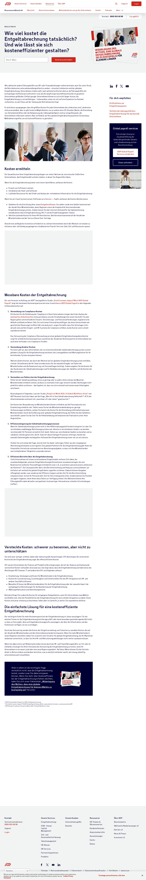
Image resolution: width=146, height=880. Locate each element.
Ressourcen (50, 4)
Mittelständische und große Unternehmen (75, 10)
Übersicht (30, 10)
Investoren (118, 794)
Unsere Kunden (36, 4)
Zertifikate (113, 827)
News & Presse (120, 790)
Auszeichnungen (96, 792)
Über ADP (62, 4)
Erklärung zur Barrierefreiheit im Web (57, 830)
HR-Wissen (45, 801)
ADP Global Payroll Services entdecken (125, 152)
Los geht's (134, 16)
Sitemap (44, 827)
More (118, 10)
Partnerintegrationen (49, 809)
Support (124, 4)
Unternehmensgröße (73, 778)
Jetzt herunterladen (63, 60)
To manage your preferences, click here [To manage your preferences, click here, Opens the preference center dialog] (112, 875)
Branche (68, 782)
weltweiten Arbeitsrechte (21, 294)
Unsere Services (21, 4)
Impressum (125, 827)
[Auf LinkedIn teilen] (111, 86)
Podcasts (108, 10)
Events (98, 10)
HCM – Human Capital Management (46, 784)
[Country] (17, 827)
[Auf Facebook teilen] (116, 86)
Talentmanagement (48, 797)
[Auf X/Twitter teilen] (121, 86)
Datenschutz (77, 827)
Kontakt (8, 774)
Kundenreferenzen (97, 785)
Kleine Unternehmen (47, 10)
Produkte (44, 813)
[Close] (142, 875)
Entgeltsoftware (48, 204)
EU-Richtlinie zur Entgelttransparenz (118, 104)
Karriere (117, 786)
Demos (92, 800)
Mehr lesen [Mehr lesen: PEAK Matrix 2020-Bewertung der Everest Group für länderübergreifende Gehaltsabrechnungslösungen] (13, 746)
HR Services (46, 805)
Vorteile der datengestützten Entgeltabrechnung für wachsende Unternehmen (124, 113)
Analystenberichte (97, 789)
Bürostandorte (120, 778)
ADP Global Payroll (69, 280)
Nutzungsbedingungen (60, 827)
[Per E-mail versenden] (127, 86)
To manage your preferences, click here (126, 846)
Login (136, 4)
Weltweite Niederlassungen (125, 782)
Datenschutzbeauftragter (95, 827)
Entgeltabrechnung (48, 778)
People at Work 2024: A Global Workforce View (67, 371)
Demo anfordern (125, 162)
